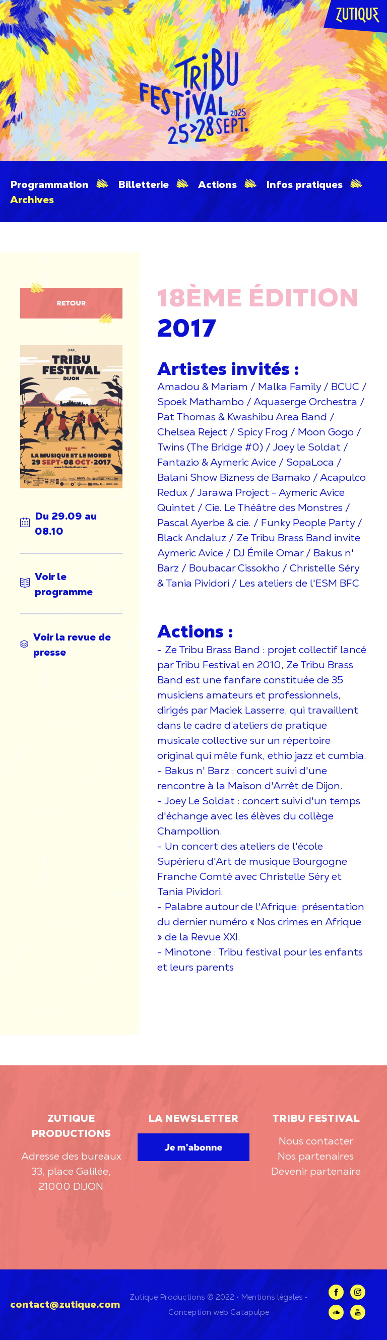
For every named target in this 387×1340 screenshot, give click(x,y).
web (220, 1312)
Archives (32, 199)
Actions (217, 184)
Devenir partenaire (316, 1171)
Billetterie (143, 184)
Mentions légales (272, 1297)
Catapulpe (249, 1312)
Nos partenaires (316, 1156)
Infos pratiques (304, 184)
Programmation (49, 184)
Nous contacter (316, 1140)
